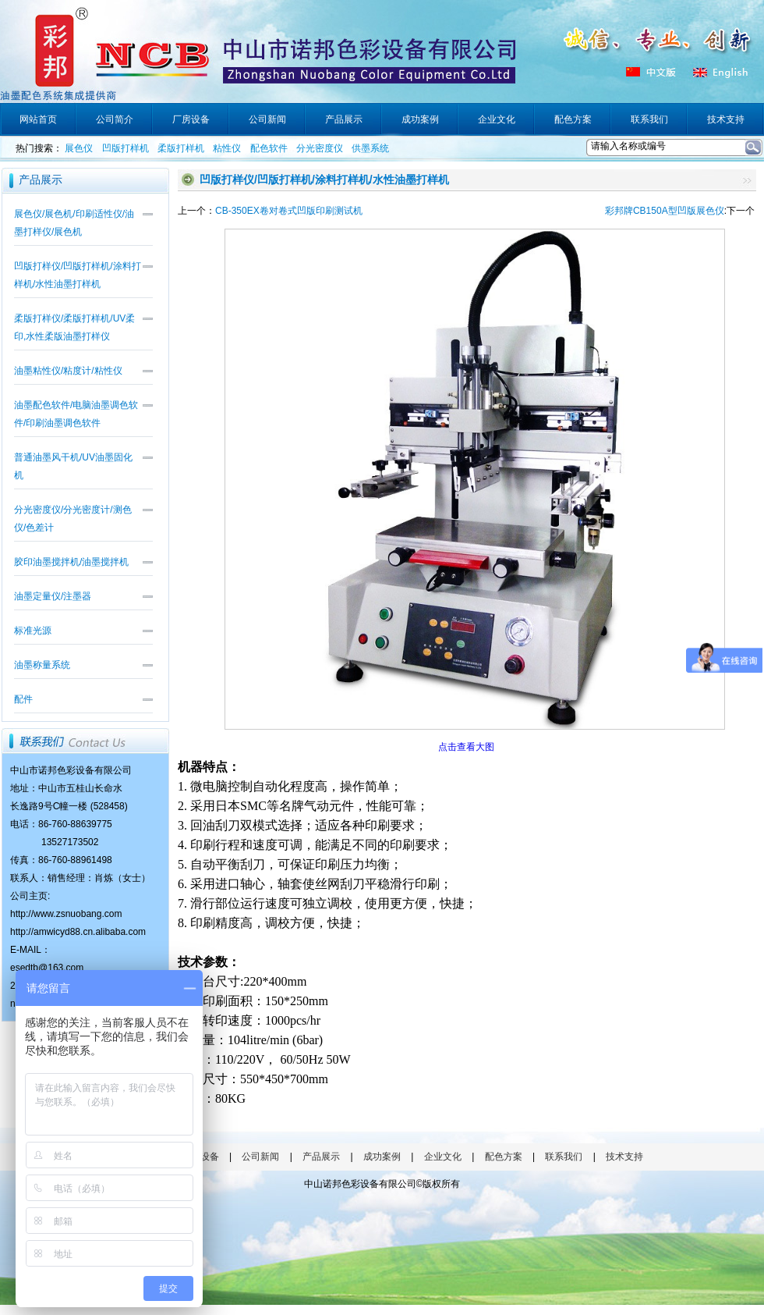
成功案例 (382, 1156)
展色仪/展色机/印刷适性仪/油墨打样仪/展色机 (74, 222)
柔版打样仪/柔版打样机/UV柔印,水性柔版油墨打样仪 (74, 327)
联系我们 (563, 1156)
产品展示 (321, 1156)
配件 (23, 699)
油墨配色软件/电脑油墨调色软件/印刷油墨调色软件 (76, 414)
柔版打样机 (180, 148)
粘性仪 (227, 148)
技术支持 (624, 1156)
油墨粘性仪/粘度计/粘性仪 (68, 370)
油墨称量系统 (42, 664)
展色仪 (79, 148)
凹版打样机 (125, 148)
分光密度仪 (319, 148)
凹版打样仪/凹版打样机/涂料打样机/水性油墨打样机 (77, 275)
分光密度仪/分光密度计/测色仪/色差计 (73, 518)
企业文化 (443, 1156)
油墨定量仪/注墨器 (52, 596)
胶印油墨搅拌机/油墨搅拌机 (71, 561)
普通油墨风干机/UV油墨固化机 (73, 466)
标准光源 (32, 630)
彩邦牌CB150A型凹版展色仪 (664, 210)
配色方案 (503, 1156)
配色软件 (269, 148)
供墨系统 (370, 148)
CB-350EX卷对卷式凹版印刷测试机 (289, 210)
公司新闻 (260, 1156)
